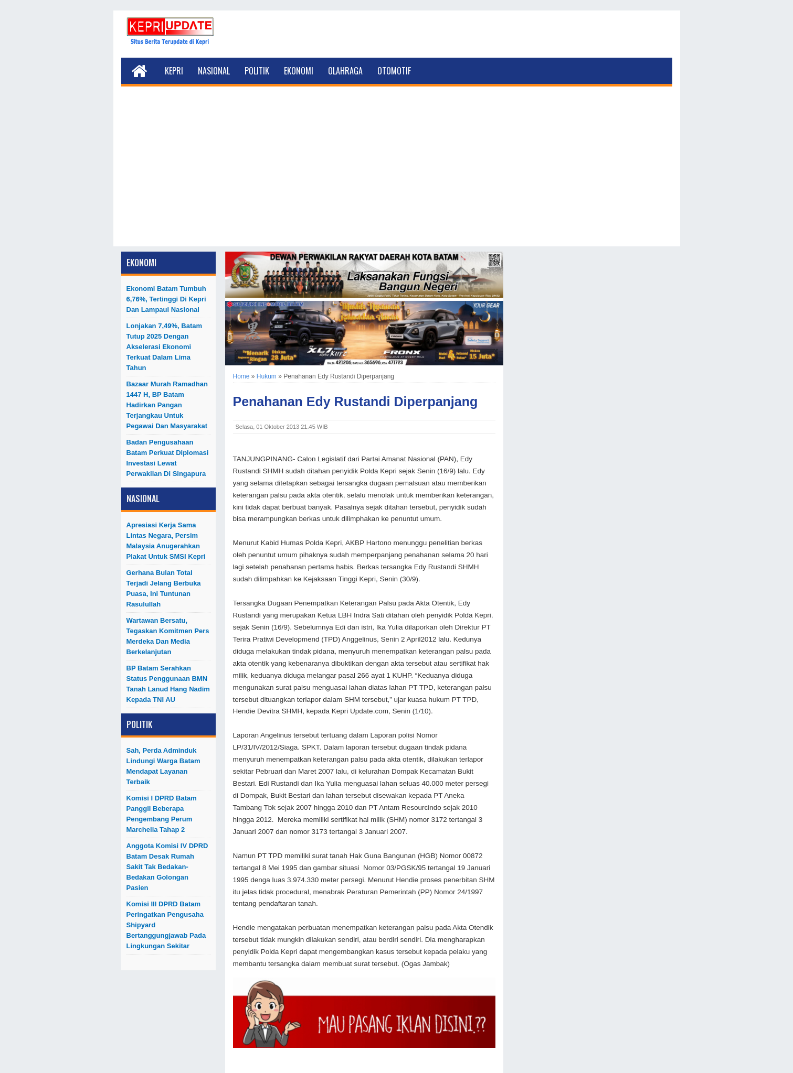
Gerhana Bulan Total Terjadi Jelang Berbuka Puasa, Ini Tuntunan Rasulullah (163, 588)
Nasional (214, 70)
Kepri (174, 70)
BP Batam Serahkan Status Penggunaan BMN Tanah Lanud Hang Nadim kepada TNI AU (168, 683)
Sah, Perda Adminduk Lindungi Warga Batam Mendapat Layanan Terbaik (163, 766)
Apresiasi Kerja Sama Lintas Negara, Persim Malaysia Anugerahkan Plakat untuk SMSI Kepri (166, 540)
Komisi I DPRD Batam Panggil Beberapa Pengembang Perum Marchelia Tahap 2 (161, 813)
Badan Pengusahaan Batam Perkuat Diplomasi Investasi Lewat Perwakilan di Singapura (167, 458)
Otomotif (394, 70)
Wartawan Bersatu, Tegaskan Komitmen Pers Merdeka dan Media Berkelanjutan (167, 636)
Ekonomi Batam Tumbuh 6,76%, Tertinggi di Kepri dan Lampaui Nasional (166, 299)
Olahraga (345, 70)
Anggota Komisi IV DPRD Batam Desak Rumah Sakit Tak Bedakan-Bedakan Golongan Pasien (167, 867)
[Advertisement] (396, 173)
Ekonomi (298, 70)
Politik (257, 70)
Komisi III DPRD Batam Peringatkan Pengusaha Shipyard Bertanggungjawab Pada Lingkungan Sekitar (166, 925)
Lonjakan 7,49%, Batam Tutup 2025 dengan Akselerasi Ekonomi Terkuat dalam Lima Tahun (164, 347)
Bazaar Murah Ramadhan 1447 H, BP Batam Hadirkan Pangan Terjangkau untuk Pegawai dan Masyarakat (167, 405)
